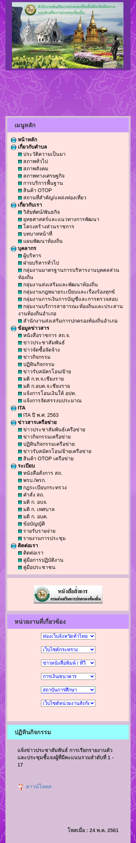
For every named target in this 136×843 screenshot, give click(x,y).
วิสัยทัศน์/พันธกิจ (39, 212)
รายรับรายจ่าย (36, 531)
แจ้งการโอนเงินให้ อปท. (47, 393)
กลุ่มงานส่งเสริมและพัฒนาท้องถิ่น (58, 284)
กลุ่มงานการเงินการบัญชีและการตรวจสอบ (68, 299)
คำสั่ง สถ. (31, 495)
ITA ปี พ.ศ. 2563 (38, 415)
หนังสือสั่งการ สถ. (40, 473)
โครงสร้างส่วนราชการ (46, 226)
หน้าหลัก (24, 139)
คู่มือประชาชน (36, 567)
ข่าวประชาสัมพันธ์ (41, 342)
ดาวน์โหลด (34, 786)
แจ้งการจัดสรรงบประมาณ (50, 400)
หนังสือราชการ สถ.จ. (44, 335)
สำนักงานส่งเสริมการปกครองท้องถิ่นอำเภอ (68, 321)
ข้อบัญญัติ (31, 524)
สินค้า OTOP (35, 190)
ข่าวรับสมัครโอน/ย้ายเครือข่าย (54, 451)
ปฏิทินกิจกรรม (36, 364)
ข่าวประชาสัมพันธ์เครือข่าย (51, 429)
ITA (18, 408)
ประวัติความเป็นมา (42, 154)
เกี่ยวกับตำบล (29, 147)
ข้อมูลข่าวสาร (30, 328)
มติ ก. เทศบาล (36, 509)
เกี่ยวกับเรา (26, 205)
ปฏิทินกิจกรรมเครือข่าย (46, 444)
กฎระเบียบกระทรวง (42, 487)
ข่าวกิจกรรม (34, 357)
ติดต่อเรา (24, 545)
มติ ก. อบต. (33, 516)
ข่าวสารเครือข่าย (34, 422)
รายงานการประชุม (42, 538)
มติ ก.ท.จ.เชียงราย (41, 379)
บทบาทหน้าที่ (35, 234)
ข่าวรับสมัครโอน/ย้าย (44, 371)
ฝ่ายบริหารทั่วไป (38, 263)
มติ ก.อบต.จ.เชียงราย (44, 386)
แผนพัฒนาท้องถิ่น (40, 241)
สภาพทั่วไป (33, 161)
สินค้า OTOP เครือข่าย (46, 458)
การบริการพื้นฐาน (40, 183)
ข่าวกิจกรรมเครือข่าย (44, 437)
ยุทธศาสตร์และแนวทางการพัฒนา (58, 219)
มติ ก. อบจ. (32, 502)
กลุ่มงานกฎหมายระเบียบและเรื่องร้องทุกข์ (66, 292)
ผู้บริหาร (29, 255)
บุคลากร (23, 248)
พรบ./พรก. (32, 480)
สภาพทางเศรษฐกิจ (41, 176)
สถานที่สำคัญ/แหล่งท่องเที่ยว (52, 197)
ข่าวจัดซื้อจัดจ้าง (39, 350)
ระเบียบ (23, 466)
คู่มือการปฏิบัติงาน (40, 560)
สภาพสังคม (33, 168)
